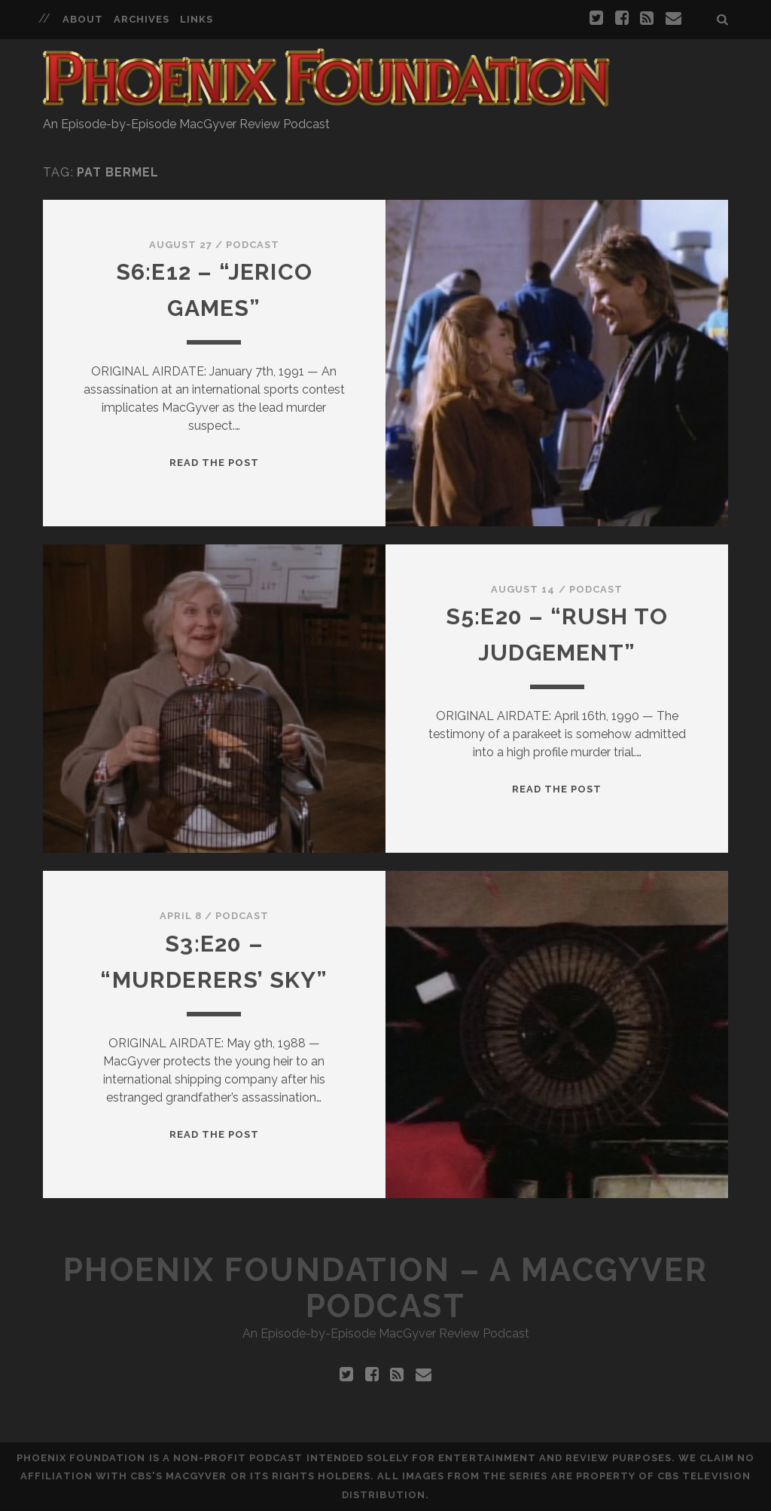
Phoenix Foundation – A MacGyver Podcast (385, 1288)
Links (196, 19)
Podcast (252, 244)
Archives (141, 19)
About (82, 19)
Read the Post (214, 462)
